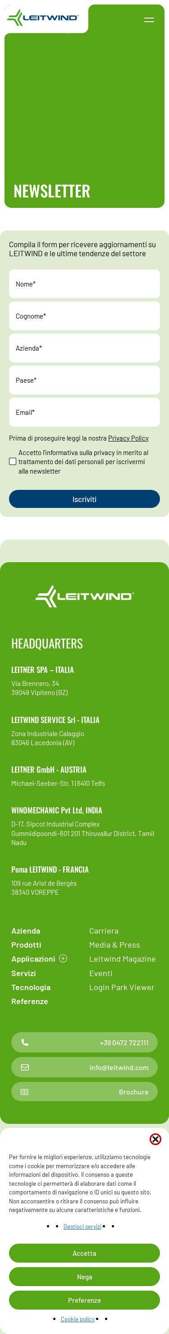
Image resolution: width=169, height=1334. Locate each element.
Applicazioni (33, 958)
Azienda (25, 930)
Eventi (101, 973)
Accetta (84, 1253)
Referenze (29, 1001)
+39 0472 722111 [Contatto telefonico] (84, 1042)
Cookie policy (78, 1319)
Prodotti (26, 944)
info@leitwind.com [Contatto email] (84, 1067)
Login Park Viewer (122, 987)
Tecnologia (30, 987)
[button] (155, 1139)
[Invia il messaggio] (84, 499)
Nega (84, 1277)
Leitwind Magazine (122, 958)
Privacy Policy (128, 438)
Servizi (23, 973)
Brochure (84, 1091)
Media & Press (114, 944)
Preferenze (84, 1300)
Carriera (104, 930)
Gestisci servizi (82, 1226)
